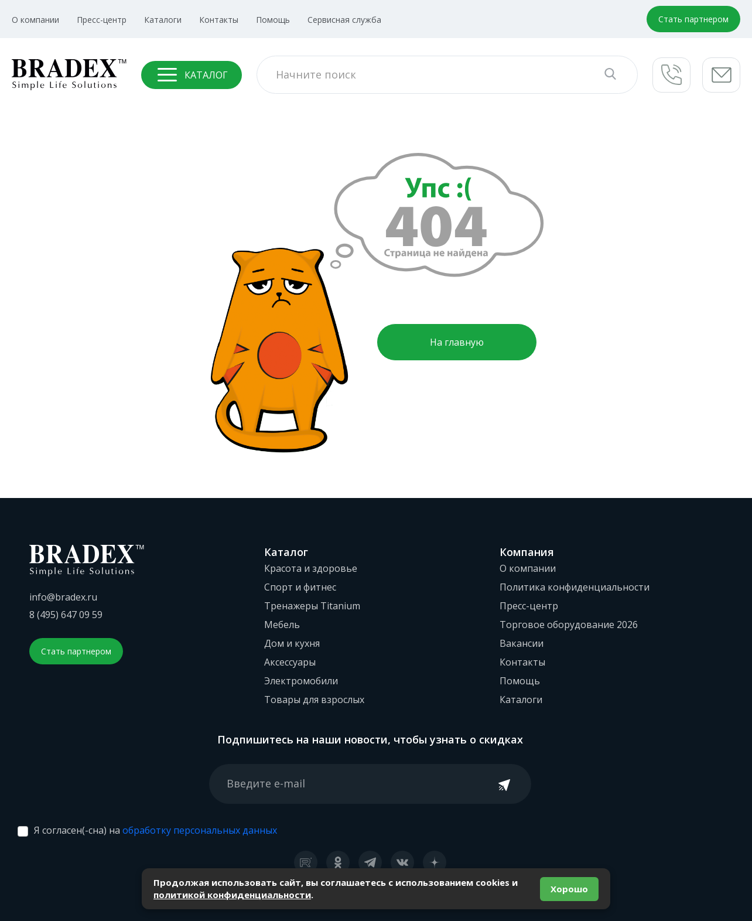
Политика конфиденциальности (575, 587)
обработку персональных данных (199, 830)
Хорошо (569, 889)
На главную (457, 342)
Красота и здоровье (310, 568)
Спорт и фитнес (300, 587)
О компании (35, 19)
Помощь (273, 19)
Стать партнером (693, 19)
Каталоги (163, 19)
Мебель (282, 624)
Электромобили (301, 680)
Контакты (218, 19)
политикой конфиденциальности (232, 894)
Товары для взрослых (314, 699)
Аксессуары (290, 662)
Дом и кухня (292, 643)
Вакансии (522, 643)
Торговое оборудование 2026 (569, 624)
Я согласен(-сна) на (155, 830)
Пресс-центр (102, 19)
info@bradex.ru (63, 597)
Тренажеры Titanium (312, 605)
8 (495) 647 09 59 (65, 614)
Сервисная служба (344, 19)
